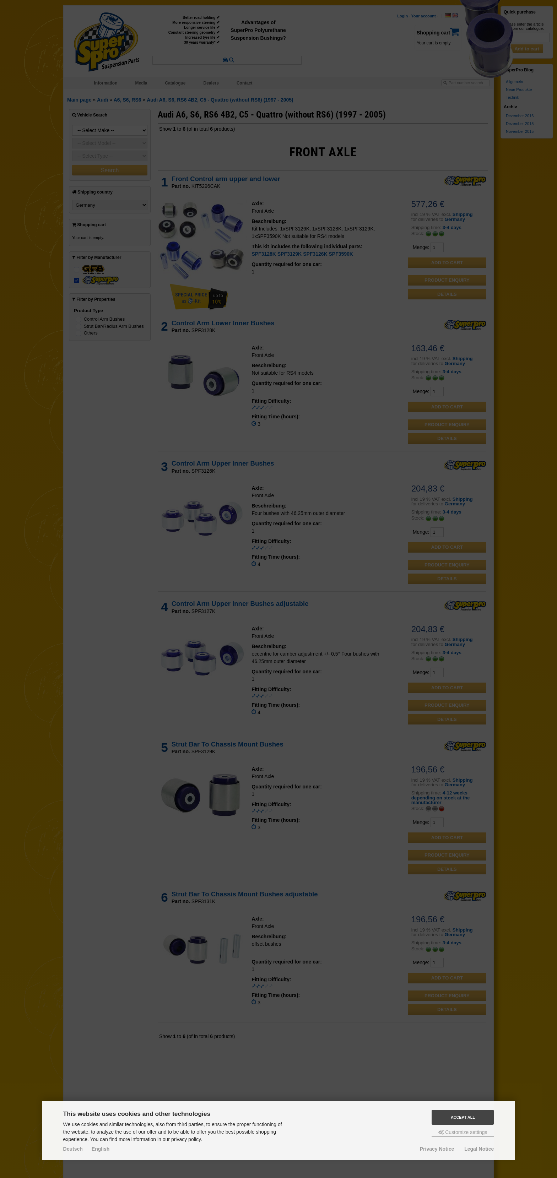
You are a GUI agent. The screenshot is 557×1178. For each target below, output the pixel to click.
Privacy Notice (437, 1149)
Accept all (463, 1117)
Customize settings (462, 1132)
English (101, 1149)
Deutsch (73, 1149)
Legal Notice (479, 1149)
